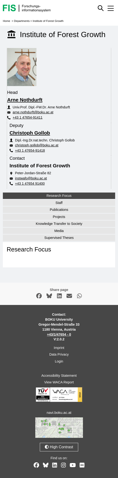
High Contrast (59, 447)
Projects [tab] (59, 217)
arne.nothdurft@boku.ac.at (33, 112)
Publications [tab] (59, 210)
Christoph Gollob (30, 132)
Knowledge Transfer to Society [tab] (59, 224)
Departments (22, 20)
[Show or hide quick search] (100, 8)
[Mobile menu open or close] (110, 8)
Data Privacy (59, 354)
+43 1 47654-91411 (27, 117)
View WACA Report (59, 382)
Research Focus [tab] (59, 196)
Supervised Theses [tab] (59, 238)
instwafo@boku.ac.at (31, 178)
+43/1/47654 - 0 (59, 334)
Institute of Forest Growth (48, 20)
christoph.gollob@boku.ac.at (36, 145)
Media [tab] (59, 231)
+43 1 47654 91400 (30, 183)
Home (6, 20)
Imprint (59, 348)
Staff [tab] (59, 203)
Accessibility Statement (59, 375)
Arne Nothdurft (24, 99)
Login (59, 361)
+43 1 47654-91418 (30, 150)
